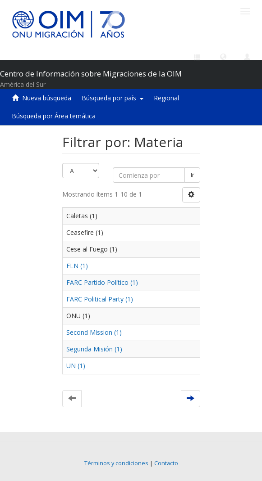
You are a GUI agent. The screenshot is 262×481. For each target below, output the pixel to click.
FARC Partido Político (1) (102, 282)
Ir (192, 175)
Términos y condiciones (116, 463)
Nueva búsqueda (46, 98)
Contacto (166, 463)
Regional (166, 98)
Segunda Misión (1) (94, 349)
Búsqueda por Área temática (54, 116)
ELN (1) (77, 265)
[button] (223, 56)
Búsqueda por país (112, 98)
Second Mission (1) (94, 332)
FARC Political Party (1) (99, 299)
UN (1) (75, 365)
